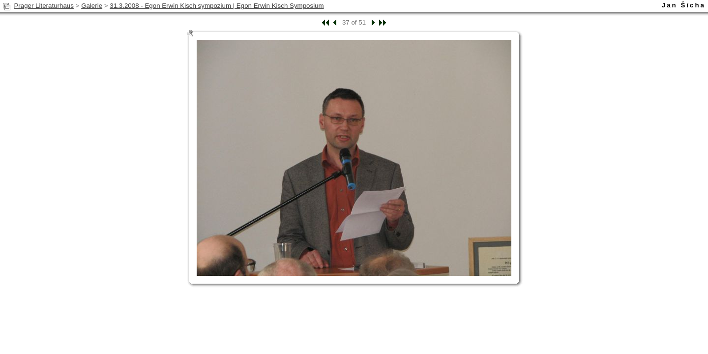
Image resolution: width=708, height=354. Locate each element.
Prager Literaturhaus (44, 5)
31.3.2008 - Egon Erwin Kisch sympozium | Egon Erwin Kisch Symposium (217, 5)
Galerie (91, 5)
